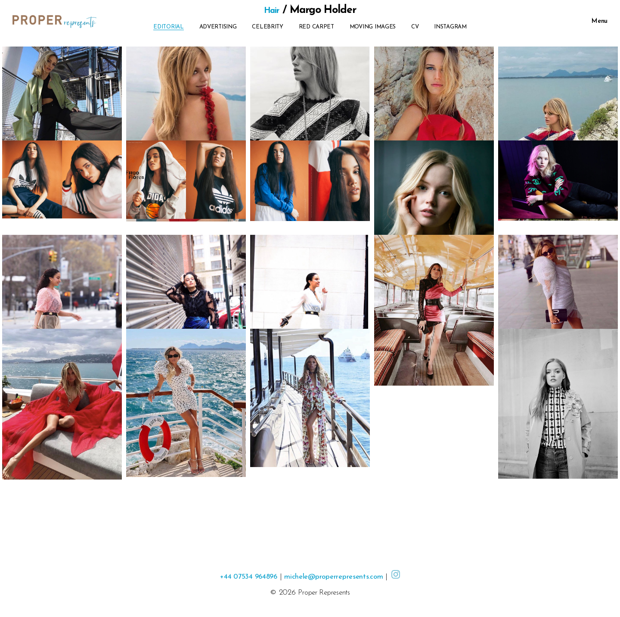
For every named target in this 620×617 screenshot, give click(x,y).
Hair (271, 10)
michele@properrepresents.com (337, 577)
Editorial (168, 27)
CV (414, 27)
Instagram (450, 27)
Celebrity (267, 27)
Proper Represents (324, 593)
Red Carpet (316, 27)
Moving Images (373, 27)
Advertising (218, 27)
